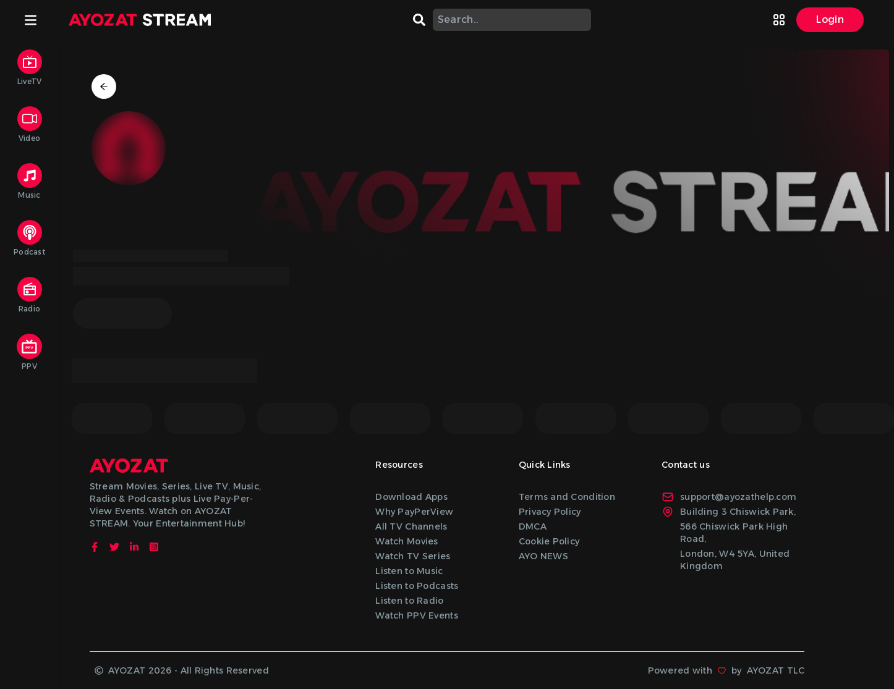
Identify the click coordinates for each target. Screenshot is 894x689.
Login (830, 19)
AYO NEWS (543, 556)
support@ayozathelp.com (729, 497)
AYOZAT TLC (776, 670)
